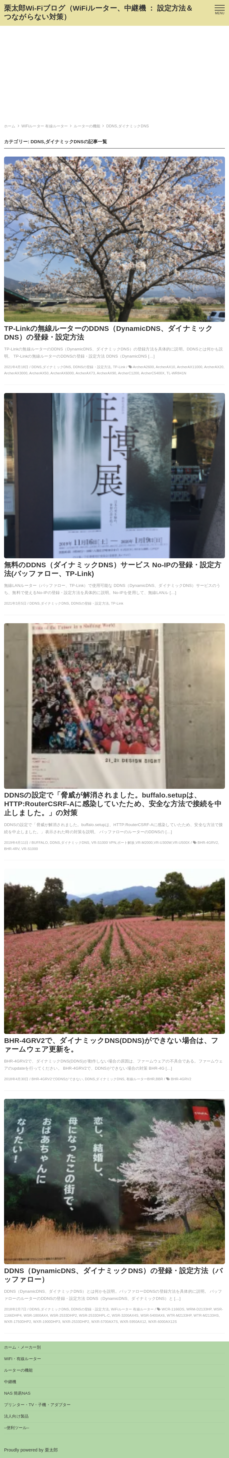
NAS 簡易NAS (17, 1393)
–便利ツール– (16, 1427)
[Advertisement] (114, 72)
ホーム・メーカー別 (22, 1347)
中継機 (10, 1381)
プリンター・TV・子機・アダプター (37, 1404)
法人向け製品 (16, 1416)
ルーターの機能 (18, 1370)
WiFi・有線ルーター (22, 1358)
